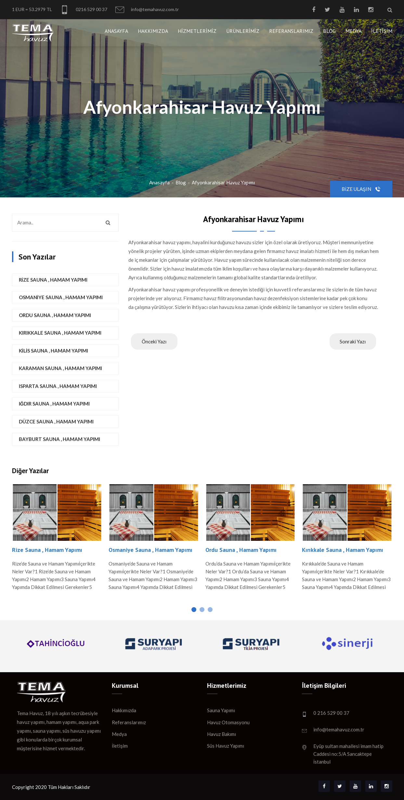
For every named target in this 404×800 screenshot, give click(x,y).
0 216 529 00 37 (331, 713)
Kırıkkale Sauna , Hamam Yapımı (60, 333)
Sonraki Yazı (353, 341)
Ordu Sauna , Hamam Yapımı (55, 315)
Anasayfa (116, 31)
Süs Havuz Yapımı (225, 746)
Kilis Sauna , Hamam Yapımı (53, 350)
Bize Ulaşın (361, 189)
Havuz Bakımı (221, 734)
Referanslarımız (291, 31)
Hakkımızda (153, 31)
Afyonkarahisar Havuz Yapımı (223, 182)
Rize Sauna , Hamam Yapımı (53, 280)
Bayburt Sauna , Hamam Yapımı (59, 439)
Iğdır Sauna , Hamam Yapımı (54, 404)
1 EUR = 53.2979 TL (32, 9)
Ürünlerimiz (242, 31)
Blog (329, 31)
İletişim (381, 31)
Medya (353, 31)
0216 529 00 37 (83, 9)
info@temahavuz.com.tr (147, 9)
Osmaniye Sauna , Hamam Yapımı (61, 297)
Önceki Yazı (154, 341)
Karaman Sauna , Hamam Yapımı (60, 368)
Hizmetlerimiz (197, 31)
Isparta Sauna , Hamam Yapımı (58, 386)
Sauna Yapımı (221, 710)
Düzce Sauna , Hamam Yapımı (56, 421)
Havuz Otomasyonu (228, 722)
